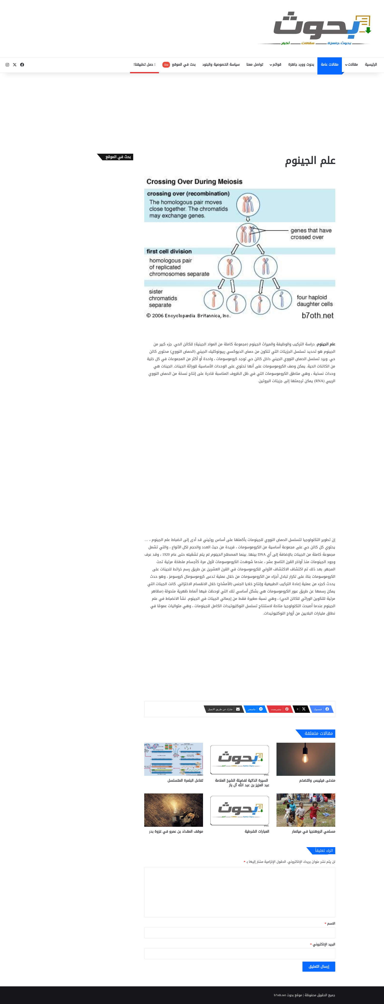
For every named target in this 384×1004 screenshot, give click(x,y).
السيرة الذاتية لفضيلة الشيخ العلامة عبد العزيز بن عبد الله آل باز (242, 783)
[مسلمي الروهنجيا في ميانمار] (305, 810)
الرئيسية (371, 64)
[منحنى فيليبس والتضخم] (305, 759)
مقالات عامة (329, 64)
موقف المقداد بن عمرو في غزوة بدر (176, 831)
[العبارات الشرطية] (239, 810)
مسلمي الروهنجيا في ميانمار (313, 831)
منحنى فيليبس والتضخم (317, 780)
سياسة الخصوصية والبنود (221, 64)
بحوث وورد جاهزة (301, 64)
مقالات (353, 64)
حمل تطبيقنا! (144, 64)
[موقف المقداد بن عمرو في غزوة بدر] (173, 810)
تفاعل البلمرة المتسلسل (185, 780)
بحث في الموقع (178, 64)
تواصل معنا (254, 64)
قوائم (277, 64)
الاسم (330, 923)
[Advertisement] (192, 112)
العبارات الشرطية (257, 831)
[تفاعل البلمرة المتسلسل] (173, 759)
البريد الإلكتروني (323, 944)
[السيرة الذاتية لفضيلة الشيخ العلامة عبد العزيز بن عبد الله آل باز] (239, 759)
